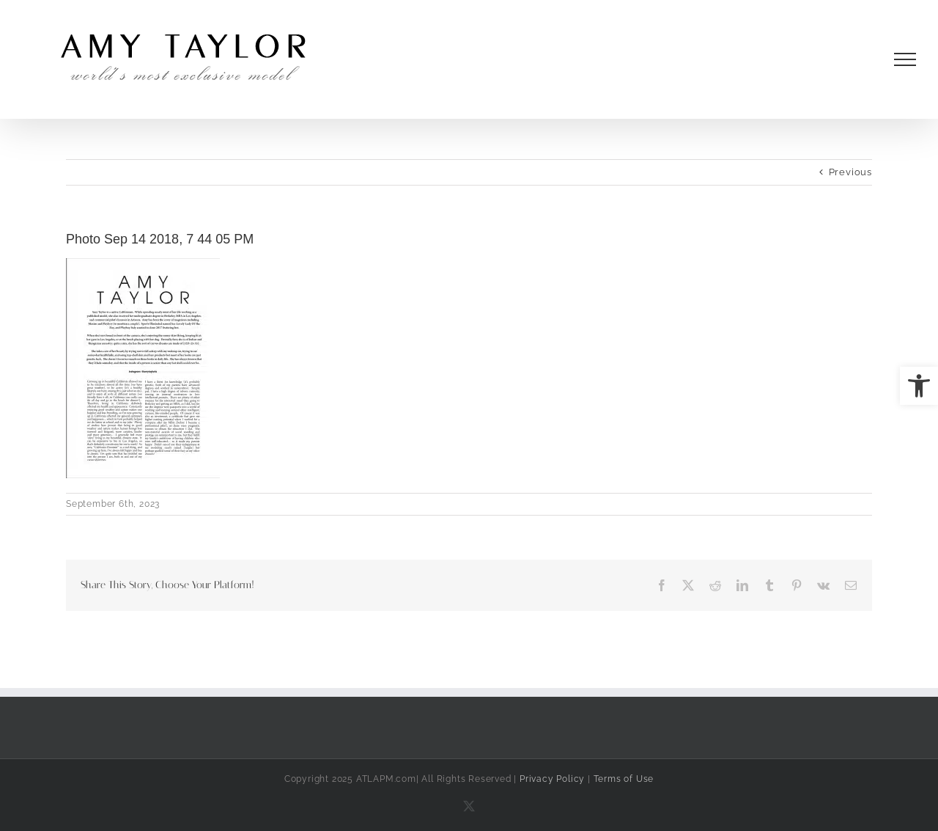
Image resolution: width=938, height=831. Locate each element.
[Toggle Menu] (905, 59)
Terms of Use (624, 779)
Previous (850, 171)
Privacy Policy (552, 779)
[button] (919, 386)
